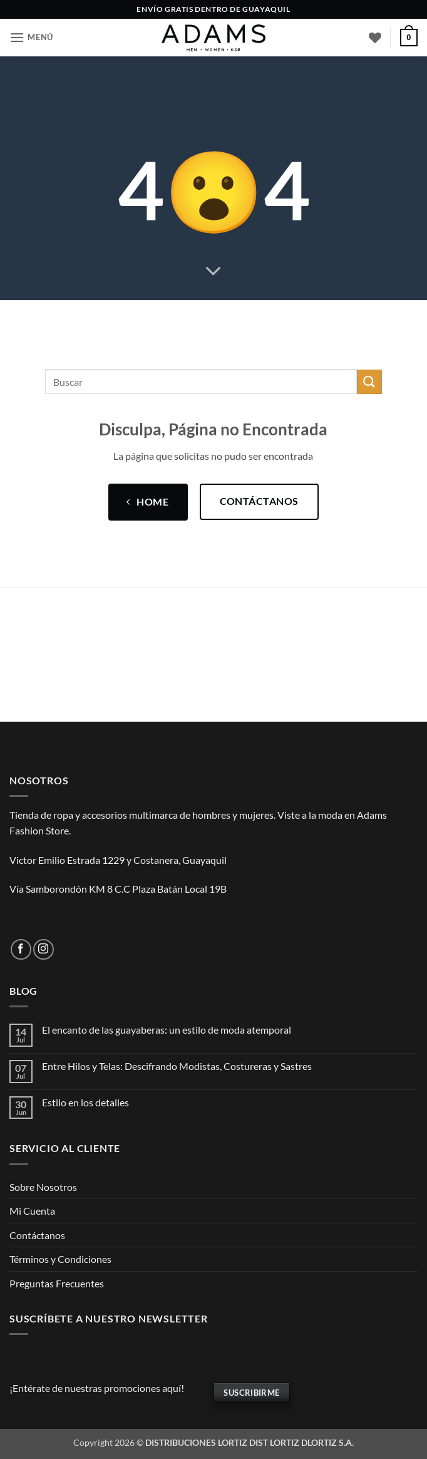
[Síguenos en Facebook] (21, 949)
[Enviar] (369, 382)
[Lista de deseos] (375, 37)
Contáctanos (37, 1235)
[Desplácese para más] (213, 272)
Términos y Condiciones (60, 1259)
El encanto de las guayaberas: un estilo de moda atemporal (166, 1030)
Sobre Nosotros (43, 1187)
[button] (31, 37)
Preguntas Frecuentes (56, 1283)
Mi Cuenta (32, 1211)
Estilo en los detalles (85, 1102)
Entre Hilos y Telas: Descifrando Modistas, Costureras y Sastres (177, 1066)
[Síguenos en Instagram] (43, 949)
